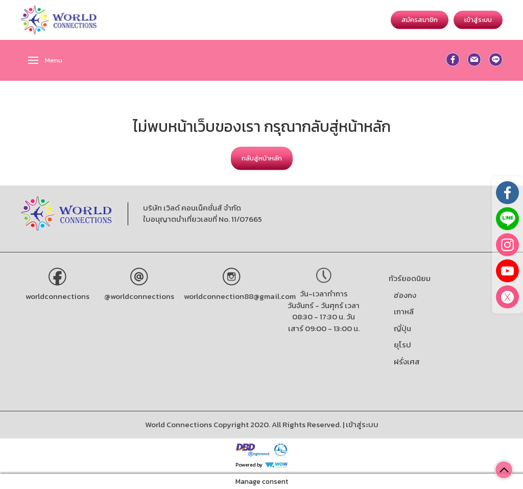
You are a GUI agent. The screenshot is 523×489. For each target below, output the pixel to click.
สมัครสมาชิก (419, 20)
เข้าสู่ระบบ (478, 20)
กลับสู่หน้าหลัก (262, 158)
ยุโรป (402, 345)
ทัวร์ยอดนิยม (410, 278)
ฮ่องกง (405, 295)
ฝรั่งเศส (407, 361)
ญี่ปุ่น (402, 328)
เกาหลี (404, 311)
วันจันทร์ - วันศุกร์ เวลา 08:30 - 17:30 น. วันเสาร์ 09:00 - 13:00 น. (324, 316)
